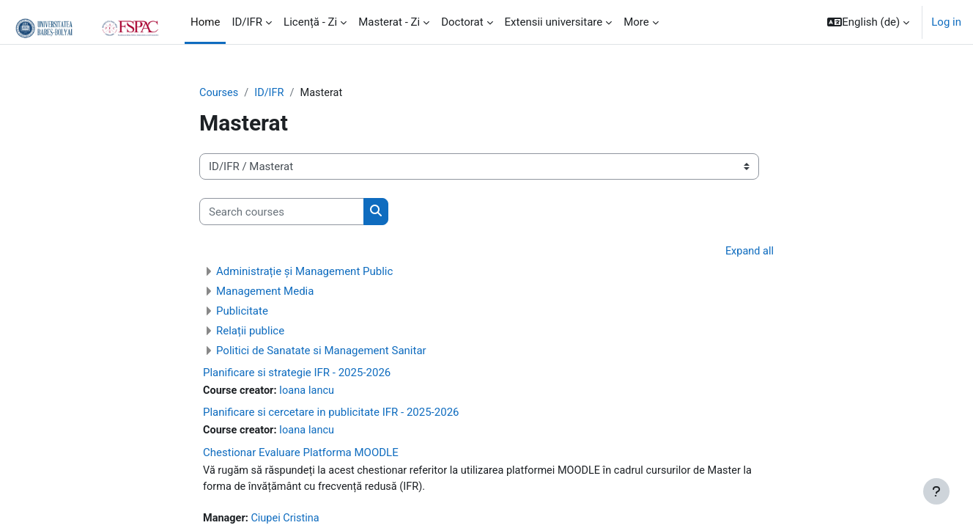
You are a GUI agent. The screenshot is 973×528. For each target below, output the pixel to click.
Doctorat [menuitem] (462, 22)
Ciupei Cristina (288, 521)
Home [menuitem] (205, 22)
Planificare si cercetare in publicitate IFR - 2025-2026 (331, 414)
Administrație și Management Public (304, 272)
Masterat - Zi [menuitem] (389, 22)
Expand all (749, 252)
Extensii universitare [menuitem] (554, 22)
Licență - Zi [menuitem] (310, 22)
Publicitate (242, 311)
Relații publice (250, 331)
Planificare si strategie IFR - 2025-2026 (297, 373)
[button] (868, 22)
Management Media (265, 291)
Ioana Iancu (310, 391)
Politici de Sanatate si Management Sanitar (321, 351)
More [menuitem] (636, 22)
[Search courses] (281, 212)
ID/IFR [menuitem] (247, 22)
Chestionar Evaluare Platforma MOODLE (301, 454)
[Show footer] (936, 491)
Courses (219, 93)
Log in (946, 22)
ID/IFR (271, 93)
